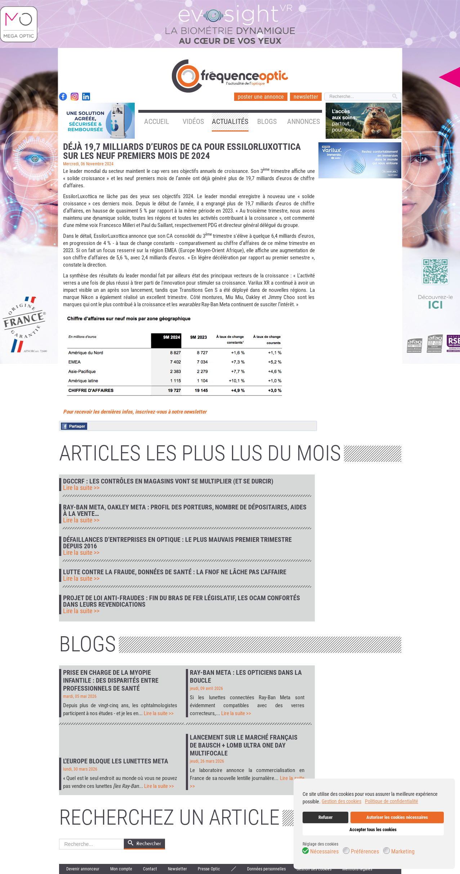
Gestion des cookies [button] (341, 801)
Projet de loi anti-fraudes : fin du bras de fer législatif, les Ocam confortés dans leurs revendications (181, 601)
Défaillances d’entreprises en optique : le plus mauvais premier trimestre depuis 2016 (177, 542)
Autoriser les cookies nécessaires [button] (397, 817)
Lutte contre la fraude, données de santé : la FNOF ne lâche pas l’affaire (174, 572)
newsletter (306, 96)
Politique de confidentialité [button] (391, 801)
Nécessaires (324, 851)
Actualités (230, 121)
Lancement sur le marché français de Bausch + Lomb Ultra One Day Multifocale (244, 745)
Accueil (156, 121)
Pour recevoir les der (85, 412)
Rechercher (144, 843)
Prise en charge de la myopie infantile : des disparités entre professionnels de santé (110, 680)
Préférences (365, 851)
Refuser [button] (325, 817)
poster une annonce (261, 96)
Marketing (403, 851)
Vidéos (193, 121)
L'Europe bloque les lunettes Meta (115, 761)
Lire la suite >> (81, 488)
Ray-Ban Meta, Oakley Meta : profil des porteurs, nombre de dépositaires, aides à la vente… (185, 510)
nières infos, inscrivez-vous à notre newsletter (156, 412)
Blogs (267, 121)
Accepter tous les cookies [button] (373, 829)
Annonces (303, 121)
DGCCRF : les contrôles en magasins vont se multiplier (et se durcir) (168, 481)
